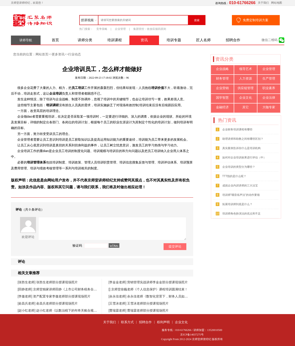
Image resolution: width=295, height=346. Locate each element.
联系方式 (127, 322)
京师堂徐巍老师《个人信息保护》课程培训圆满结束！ (149, 289)
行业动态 (74, 54)
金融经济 (222, 107)
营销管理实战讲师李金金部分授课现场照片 (157, 282)
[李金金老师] (118, 282)
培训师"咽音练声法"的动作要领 (241, 194)
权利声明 (163, 322)
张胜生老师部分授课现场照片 (57, 282)
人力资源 (245, 78)
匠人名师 (203, 40)
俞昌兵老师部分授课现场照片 (57, 303)
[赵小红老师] (27, 310)
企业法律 (268, 97)
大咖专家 (268, 107)
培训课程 (114, 40)
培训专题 (174, 40)
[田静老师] (25, 289)
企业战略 (222, 69)
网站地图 (276, 2)
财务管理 (222, 78)
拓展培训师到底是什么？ (237, 204)
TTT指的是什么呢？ (234, 176)
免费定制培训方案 (255, 20)
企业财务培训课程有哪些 (237, 129)
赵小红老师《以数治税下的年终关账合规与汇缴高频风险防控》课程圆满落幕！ (92, 310)
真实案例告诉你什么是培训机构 (241, 148)
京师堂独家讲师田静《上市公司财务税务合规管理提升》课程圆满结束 (82, 289)
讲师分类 (85, 40)
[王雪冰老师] (118, 303)
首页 (55, 40)
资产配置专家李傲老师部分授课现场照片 (61, 296)
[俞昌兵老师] (27, 303)
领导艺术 (245, 69)
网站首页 (42, 54)
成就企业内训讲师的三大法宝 (240, 185)
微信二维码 (269, 40)
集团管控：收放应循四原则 (149, 29)
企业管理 (120, 29)
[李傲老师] (25, 296)
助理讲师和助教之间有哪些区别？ (242, 138)
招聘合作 (233, 40)
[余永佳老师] (118, 296)
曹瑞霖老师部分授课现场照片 (148, 310)
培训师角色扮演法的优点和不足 (241, 213)
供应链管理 (246, 88)
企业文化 (245, 97)
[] (110, 289)
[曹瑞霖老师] (118, 310)
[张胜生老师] (27, 282)
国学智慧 (222, 97)
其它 (245, 107)
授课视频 (87, 20)
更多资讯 (58, 54)
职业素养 (268, 88)
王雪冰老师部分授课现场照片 (148, 303)
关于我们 (263, 2)
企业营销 (222, 88)
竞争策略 (101, 29)
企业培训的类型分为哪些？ (238, 166)
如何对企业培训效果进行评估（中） (244, 157)
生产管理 (268, 78)
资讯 (144, 40)
